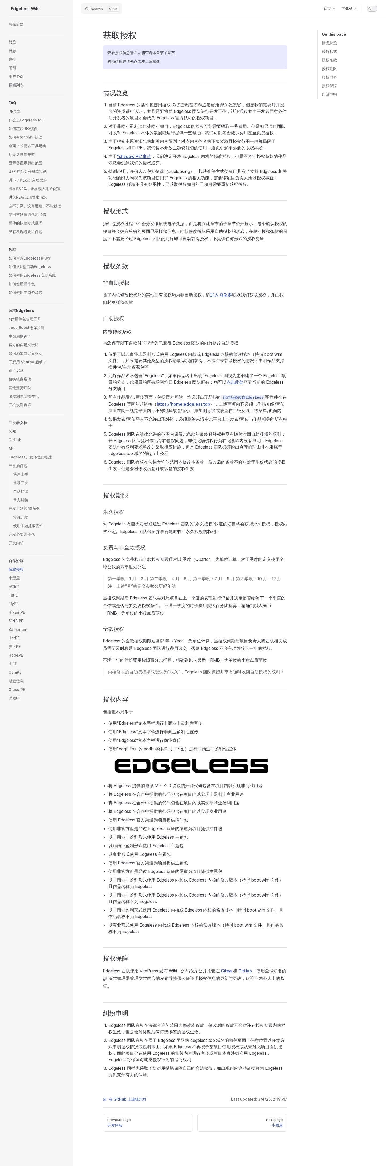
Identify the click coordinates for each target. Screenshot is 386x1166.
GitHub (245, 970)
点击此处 (235, 382)
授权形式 (329, 51)
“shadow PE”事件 (134, 156)
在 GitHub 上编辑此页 (124, 1099)
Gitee (226, 970)
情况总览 (329, 42)
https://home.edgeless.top (183, 404)
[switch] (372, 9)
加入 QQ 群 (221, 294)
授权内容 (329, 77)
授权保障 (329, 85)
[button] (36, 42)
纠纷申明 (329, 94)
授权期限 (329, 68)
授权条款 (329, 60)
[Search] (101, 8)
